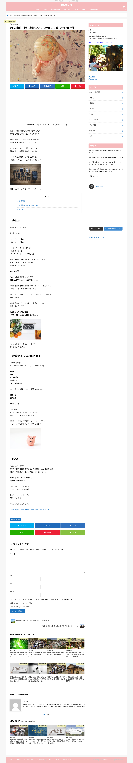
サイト (12, 591)
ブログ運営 (67, 9)
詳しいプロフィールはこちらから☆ (101, 42)
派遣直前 (21, 201)
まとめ (20, 209)
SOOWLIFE (66, 4)
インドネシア (93, 120)
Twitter (48, 714)
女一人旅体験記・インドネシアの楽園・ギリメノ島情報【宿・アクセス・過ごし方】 (106, 163)
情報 (90, 136)
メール (12, 583)
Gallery (84, 9)
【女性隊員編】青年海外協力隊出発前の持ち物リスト (29, 510)
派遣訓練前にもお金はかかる (29, 205)
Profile (45, 9)
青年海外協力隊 (55, 9)
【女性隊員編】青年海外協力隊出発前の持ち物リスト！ (106, 152)
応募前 (92, 103)
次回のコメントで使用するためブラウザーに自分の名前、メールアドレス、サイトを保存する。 (42, 599)
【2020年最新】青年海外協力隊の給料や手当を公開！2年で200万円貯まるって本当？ (106, 170)
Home (37, 9)
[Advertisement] (47, 105)
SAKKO (26, 701)
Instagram (93, 79)
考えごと (92, 131)
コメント (12, 554)
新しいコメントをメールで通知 (21, 603)
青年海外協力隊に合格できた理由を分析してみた (106, 157)
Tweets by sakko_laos (96, 222)
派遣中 (92, 108)
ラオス (76, 9)
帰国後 (92, 98)
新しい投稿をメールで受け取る (21, 607)
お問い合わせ (94, 9)
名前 (11, 575)
